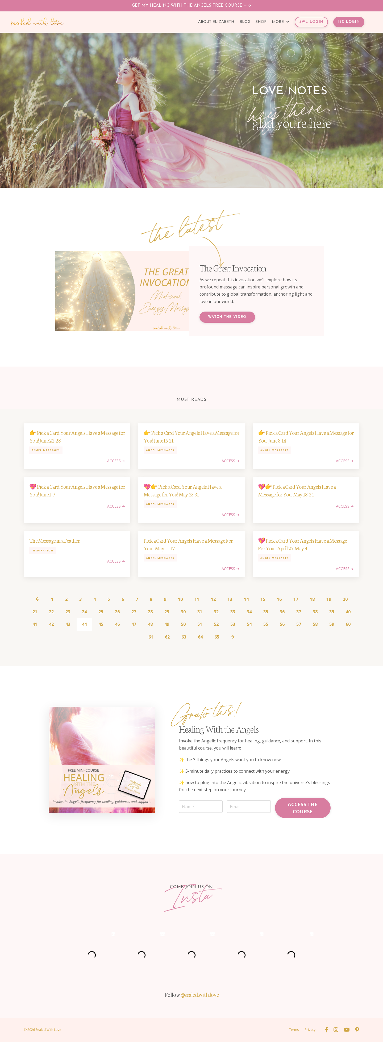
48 (150, 624)
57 (298, 624)
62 (167, 637)
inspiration (42, 550)
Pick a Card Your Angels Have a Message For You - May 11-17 (188, 544)
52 (216, 624)
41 (34, 624)
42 (51, 624)
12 (213, 599)
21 (34, 612)
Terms (294, 1029)
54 (249, 624)
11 (196, 599)
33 (232, 612)
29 (166, 612)
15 (262, 599)
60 (348, 624)
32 (216, 612)
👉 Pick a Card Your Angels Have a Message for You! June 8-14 (306, 436)
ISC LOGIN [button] (349, 22)
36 (282, 612)
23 (67, 612)
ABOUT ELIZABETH (216, 22)
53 (232, 624)
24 (84, 612)
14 (246, 599)
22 (51, 612)
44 (84, 624)
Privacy (310, 1029)
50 (183, 624)
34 (249, 612)
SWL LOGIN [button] (311, 22)
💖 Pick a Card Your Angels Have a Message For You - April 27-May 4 (302, 544)
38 (315, 612)
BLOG (245, 22)
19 (328, 599)
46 (117, 624)
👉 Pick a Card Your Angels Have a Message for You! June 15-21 (191, 436)
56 (282, 624)
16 (279, 599)
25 (100, 612)
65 (216, 637)
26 (117, 612)
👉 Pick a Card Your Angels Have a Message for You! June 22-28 (77, 436)
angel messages (46, 450)
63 (183, 637)
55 (265, 624)
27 (133, 612)
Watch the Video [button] (227, 317)
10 (180, 599)
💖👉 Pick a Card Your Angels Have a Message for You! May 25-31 (182, 490)
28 (150, 612)
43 (67, 624)
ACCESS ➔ (116, 460)
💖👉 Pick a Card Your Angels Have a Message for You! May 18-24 (297, 490)
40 (348, 612)
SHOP (261, 22)
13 (229, 599)
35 (265, 612)
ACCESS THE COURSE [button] (303, 808)
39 (331, 612)
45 (100, 624)
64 (200, 637)
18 (312, 599)
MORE (280, 22)
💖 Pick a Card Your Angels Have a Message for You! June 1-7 (77, 490)
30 (183, 612)
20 (345, 599)
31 (199, 612)
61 (150, 637)
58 (315, 624)
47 (133, 624)
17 (295, 599)
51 (199, 624)
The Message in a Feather (54, 540)
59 (331, 624)
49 (166, 624)
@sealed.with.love (200, 994)
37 (298, 612)
